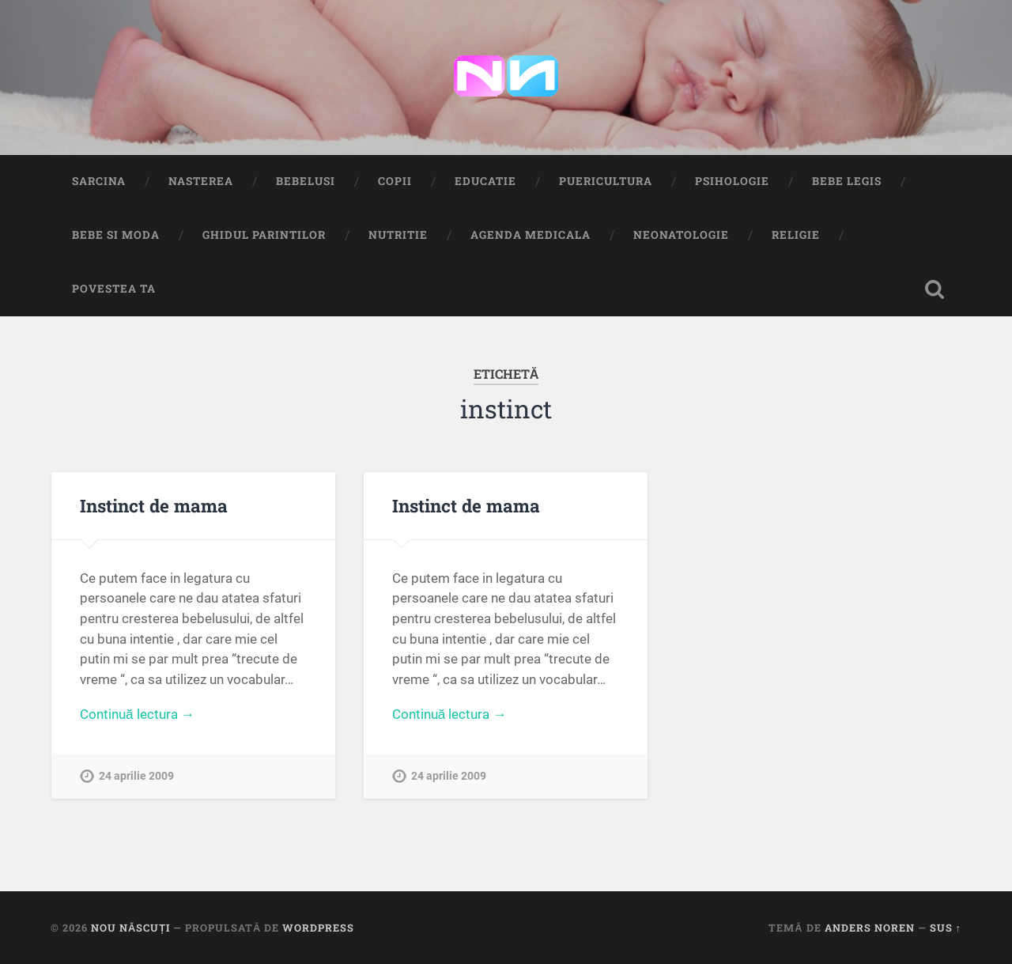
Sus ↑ (945, 927)
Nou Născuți (130, 927)
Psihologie (732, 181)
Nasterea (200, 181)
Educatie (485, 181)
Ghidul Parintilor (264, 235)
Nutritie (398, 235)
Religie (796, 235)
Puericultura (605, 181)
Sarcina (99, 181)
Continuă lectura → (137, 714)
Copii (395, 181)
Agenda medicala (530, 235)
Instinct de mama (154, 505)
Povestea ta (114, 289)
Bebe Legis (847, 181)
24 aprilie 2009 (136, 776)
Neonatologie (681, 235)
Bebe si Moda (116, 235)
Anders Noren (870, 927)
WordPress (318, 927)
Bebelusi (305, 181)
